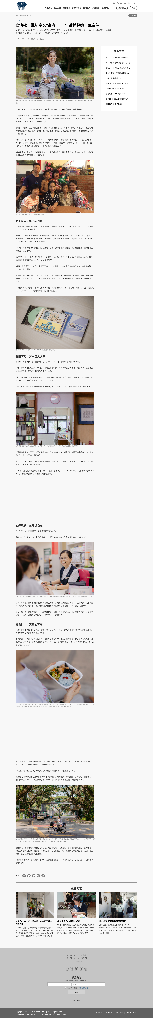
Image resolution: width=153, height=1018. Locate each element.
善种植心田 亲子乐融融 (114, 104)
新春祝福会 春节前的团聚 (115, 88)
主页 (17, 15)
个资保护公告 (83, 988)
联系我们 (105, 8)
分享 (133, 16)
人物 (19, 20)
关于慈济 (48, 8)
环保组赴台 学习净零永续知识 (117, 83)
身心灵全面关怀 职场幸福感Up (117, 73)
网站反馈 (119, 1013)
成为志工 (122, 8)
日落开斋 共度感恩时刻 (114, 78)
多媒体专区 (76, 8)
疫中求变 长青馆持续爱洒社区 (112, 921)
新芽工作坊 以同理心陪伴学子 (117, 57)
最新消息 (66, 8)
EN (134, 3)
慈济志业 (57, 8)
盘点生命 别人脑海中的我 (68, 921)
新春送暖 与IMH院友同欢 (115, 94)
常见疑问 (99, 1013)
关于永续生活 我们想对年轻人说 (118, 63)
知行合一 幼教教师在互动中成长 (118, 68)
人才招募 (96, 8)
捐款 (133, 8)
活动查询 (86, 8)
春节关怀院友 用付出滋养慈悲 (117, 99)
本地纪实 (33, 15)
